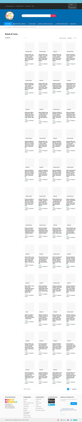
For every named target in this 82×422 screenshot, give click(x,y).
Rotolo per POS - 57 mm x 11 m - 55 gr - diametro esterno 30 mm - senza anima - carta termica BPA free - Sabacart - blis (29, 259)
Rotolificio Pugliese (29, 51)
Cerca (53, 15)
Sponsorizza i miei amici (40, 410)
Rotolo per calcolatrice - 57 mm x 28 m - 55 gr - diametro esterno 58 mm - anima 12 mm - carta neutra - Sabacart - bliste (57, 230)
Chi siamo (25, 399)
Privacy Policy (26, 404)
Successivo (74, 389)
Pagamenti (25, 408)
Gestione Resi (27, 6)
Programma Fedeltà (27, 417)
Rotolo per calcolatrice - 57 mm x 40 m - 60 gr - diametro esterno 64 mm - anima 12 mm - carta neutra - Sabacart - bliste (43, 288)
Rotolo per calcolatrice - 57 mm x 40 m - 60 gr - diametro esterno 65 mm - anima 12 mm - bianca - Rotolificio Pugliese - (43, 230)
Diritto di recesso (26, 415)
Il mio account (38, 406)
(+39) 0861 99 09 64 (19, 6)
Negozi (24, 401)
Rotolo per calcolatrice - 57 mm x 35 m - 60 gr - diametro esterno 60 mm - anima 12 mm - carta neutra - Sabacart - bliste (29, 115)
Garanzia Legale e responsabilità (26, 413)
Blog (33, 6)
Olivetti (27, 311)
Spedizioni (25, 410)
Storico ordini (38, 402)
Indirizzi (37, 401)
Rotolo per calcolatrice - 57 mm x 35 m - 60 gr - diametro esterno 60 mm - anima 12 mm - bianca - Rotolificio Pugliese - (57, 86)
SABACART (55, 51)
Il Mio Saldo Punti (39, 408)
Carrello (37, 404)
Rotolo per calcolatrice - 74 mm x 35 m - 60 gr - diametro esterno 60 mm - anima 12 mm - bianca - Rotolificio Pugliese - (29, 230)
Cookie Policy (26, 406)
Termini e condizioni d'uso (28, 402)
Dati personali (38, 399)
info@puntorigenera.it (10, 6)
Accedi (70, 4)
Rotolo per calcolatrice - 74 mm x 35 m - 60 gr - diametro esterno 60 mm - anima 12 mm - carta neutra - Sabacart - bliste (71, 115)
